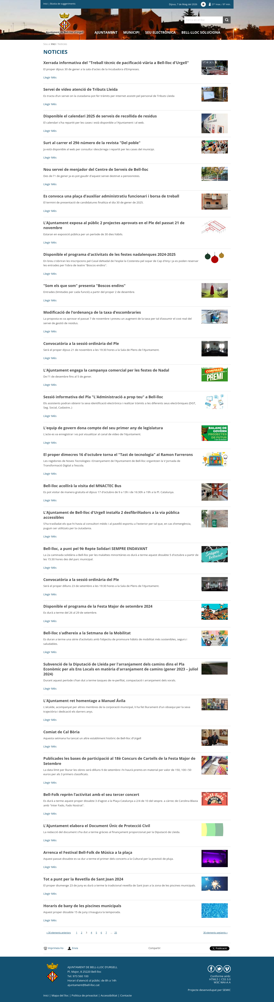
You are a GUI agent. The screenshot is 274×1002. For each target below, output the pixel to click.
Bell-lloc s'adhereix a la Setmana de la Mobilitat (87, 632)
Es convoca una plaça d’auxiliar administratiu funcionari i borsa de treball (111, 196)
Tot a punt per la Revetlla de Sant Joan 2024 (83, 879)
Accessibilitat (109, 995)
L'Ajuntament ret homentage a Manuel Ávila (84, 700)
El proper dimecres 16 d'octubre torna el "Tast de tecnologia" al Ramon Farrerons (118, 454)
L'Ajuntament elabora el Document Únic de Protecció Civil (96, 825)
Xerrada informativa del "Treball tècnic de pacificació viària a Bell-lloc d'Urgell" (116, 62)
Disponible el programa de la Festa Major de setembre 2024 (97, 606)
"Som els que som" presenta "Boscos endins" (84, 285)
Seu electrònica (160, 32)
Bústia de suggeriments (62, 3)
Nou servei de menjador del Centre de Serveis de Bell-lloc (95, 169)
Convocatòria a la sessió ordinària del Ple (81, 343)
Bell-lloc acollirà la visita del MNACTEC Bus (82, 485)
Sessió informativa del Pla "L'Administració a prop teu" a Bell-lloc (103, 396)
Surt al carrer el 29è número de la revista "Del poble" (91, 142)
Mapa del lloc (60, 995)
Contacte (126, 995)
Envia (75, 948)
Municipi (131, 32)
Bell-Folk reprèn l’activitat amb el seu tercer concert (91, 794)
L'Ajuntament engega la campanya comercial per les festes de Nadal (106, 370)
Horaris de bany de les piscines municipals (82, 905)
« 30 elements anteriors (58, 932)
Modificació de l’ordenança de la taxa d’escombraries (92, 312)
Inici (45, 3)
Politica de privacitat (85, 995)
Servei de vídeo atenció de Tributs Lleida (80, 89)
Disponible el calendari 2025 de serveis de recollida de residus (100, 116)
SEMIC (227, 990)
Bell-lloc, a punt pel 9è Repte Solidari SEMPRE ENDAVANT (95, 548)
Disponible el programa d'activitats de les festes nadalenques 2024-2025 (109, 254)
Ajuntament (105, 32)
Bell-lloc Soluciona (200, 32)
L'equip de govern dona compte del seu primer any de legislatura (103, 427)
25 (115, 932)
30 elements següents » (215, 932)
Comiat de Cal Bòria (61, 731)
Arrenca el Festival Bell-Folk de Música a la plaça (87, 852)
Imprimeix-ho (55, 948)
